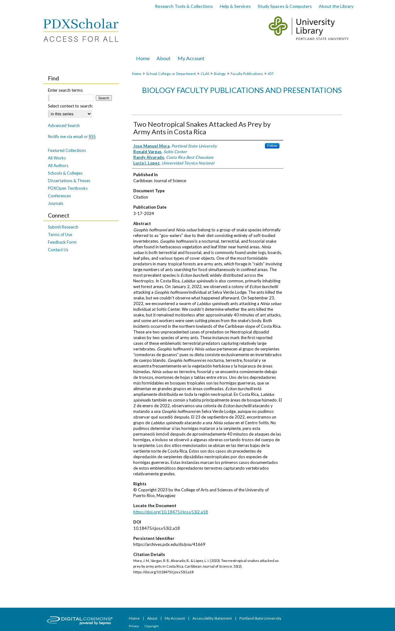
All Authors (58, 165)
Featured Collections (67, 150)
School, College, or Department (171, 74)
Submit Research (63, 226)
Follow (272, 146)
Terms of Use (60, 234)
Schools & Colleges (65, 173)
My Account (175, 618)
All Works (57, 157)
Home (136, 74)
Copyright (152, 626)
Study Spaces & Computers (285, 6)
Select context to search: (70, 105)
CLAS (205, 74)
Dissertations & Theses (69, 180)
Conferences (59, 195)
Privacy (134, 626)
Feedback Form (62, 242)
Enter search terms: (65, 90)
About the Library (336, 6)
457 (270, 74)
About (152, 618)
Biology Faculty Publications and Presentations (242, 90)
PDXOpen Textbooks (68, 188)
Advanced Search (64, 125)
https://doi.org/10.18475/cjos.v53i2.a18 (170, 511)
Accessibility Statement (212, 618)
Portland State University (260, 618)
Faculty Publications (247, 74)
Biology (220, 74)
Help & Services (235, 6)
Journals (55, 203)
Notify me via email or (72, 136)
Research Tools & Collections (184, 6)
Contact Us (58, 249)
